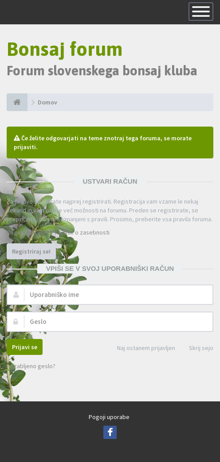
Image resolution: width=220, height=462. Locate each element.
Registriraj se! (31, 251)
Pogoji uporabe (27, 232)
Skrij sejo (196, 348)
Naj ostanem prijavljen (141, 348)
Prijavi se (24, 347)
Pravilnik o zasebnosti (80, 232)
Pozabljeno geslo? (31, 366)
